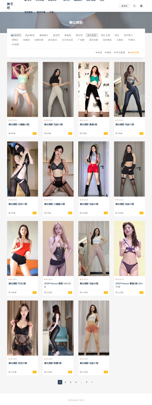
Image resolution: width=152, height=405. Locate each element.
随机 (109, 52)
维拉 (117, 35)
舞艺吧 (79, 35)
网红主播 (105, 35)
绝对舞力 (128, 35)
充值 (51, 12)
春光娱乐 (52, 39)
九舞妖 (120, 39)
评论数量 (120, 52)
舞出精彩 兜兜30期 (18, 363)
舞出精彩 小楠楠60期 (54, 204)
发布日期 (134, 52)
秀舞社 (15, 39)
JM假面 (15, 44)
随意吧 (56, 35)
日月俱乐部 (67, 39)
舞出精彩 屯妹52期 (53, 124)
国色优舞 (93, 39)
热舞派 (26, 39)
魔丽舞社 (43, 35)
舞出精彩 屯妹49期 (124, 204)
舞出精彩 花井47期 (18, 204)
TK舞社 (131, 39)
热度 (100, 52)
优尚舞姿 (28, 12)
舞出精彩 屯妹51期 (124, 124)
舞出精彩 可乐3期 (17, 283)
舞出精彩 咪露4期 (52, 363)
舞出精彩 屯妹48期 (89, 283)
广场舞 (81, 39)
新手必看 (41, 12)
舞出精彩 (91, 35)
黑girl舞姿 (30, 35)
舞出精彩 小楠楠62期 (19, 124)
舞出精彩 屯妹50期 (89, 204)
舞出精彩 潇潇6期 (88, 124)
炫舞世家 (39, 39)
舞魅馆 (68, 35)
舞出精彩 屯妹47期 (89, 363)
